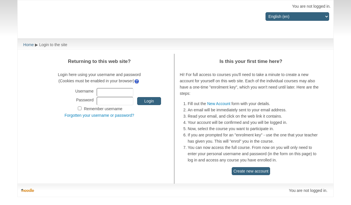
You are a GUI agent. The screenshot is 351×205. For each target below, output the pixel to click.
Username (84, 91)
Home (28, 44)
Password (84, 100)
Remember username (103, 108)
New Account (218, 103)
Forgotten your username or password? (99, 115)
